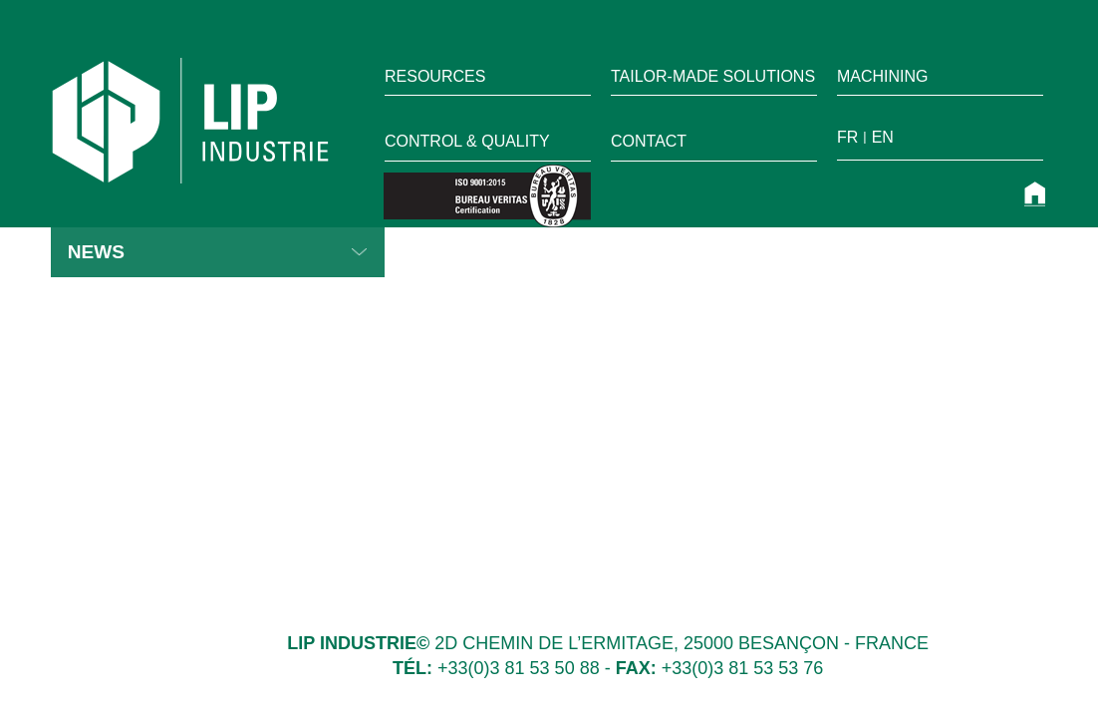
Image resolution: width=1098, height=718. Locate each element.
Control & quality (467, 141)
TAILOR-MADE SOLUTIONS (713, 76)
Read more (360, 252)
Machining (883, 76)
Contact (648, 141)
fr (847, 137)
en (883, 137)
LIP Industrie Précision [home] (190, 120)
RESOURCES (435, 76)
